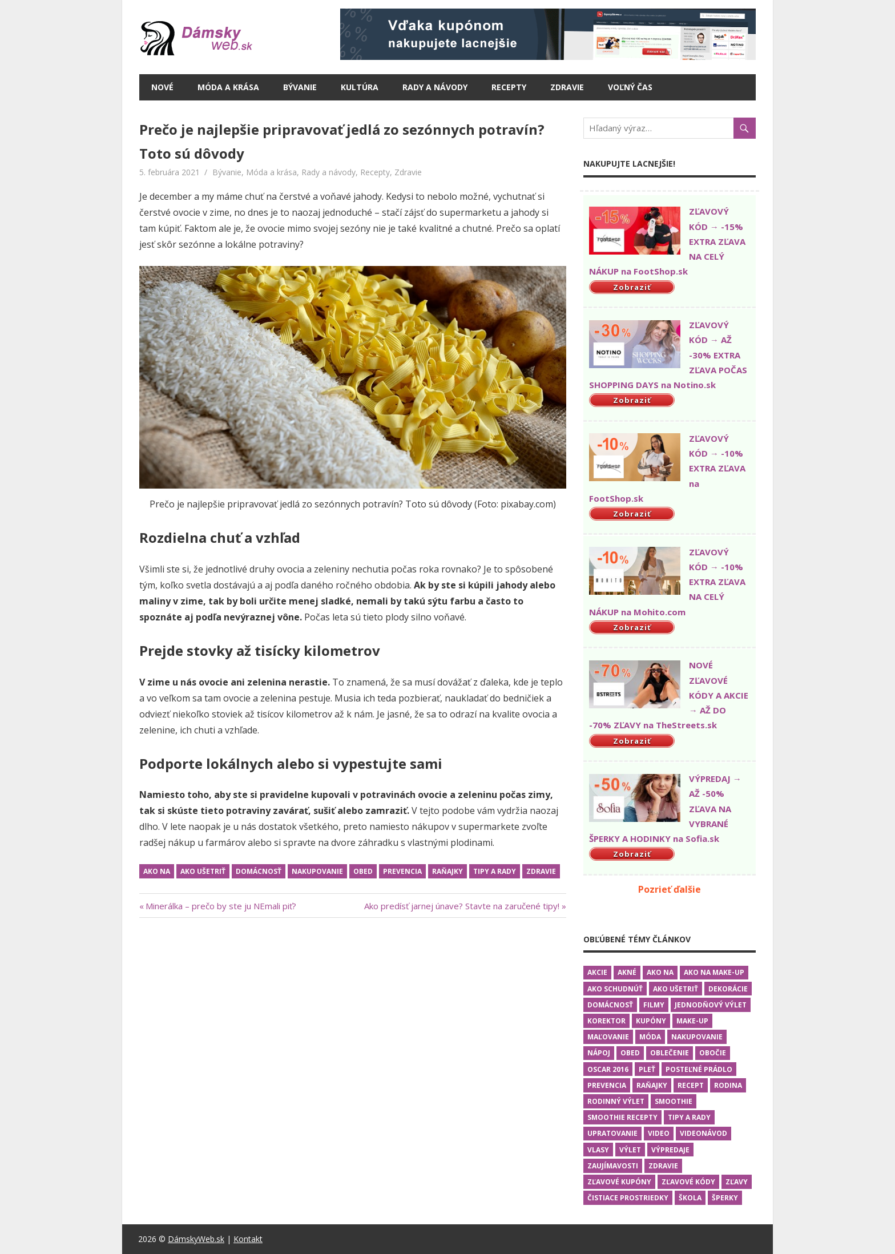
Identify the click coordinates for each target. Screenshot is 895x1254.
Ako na (156, 871)
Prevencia (402, 871)
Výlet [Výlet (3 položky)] (630, 1150)
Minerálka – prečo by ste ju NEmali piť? (221, 906)
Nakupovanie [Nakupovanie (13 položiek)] (697, 1037)
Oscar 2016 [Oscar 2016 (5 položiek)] (607, 1069)
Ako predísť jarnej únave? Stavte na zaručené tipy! (461, 906)
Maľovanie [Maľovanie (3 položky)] (608, 1037)
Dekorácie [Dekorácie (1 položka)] (728, 989)
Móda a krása (228, 87)
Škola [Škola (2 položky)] (690, 1198)
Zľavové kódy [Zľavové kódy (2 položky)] (688, 1182)
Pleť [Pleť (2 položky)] (647, 1069)
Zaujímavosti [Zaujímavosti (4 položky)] (612, 1166)
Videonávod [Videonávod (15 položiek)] (703, 1133)
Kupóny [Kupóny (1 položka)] (651, 1021)
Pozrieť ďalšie (669, 889)
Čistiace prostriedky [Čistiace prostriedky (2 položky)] (627, 1198)
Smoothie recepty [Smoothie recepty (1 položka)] (622, 1117)
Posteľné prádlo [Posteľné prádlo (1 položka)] (699, 1069)
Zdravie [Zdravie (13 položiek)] (663, 1166)
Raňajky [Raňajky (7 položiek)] (651, 1085)
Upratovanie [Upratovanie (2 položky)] (612, 1133)
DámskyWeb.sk (196, 1238)
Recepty (508, 87)
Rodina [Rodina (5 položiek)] (728, 1085)
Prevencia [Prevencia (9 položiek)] (606, 1085)
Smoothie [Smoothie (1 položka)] (673, 1101)
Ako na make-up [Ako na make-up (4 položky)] (714, 972)
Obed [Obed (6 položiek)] (630, 1053)
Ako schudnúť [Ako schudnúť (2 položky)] (615, 989)
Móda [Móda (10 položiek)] (650, 1037)
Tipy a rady (494, 871)
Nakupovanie (317, 871)
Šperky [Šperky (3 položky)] (725, 1198)
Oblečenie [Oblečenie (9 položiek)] (669, 1053)
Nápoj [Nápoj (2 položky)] (598, 1053)
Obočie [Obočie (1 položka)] (712, 1053)
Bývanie (300, 87)
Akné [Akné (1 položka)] (627, 972)
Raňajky (447, 871)
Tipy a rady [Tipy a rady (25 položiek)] (689, 1117)
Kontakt (248, 1238)
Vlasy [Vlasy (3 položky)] (598, 1150)
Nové (162, 87)
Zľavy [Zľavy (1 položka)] (736, 1182)
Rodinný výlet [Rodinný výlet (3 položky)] (615, 1101)
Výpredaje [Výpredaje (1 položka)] (670, 1150)
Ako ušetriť (202, 871)
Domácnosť (258, 871)
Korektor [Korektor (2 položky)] (606, 1021)
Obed (363, 871)
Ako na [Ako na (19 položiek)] (660, 972)
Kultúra (359, 87)
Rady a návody (434, 87)
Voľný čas (630, 87)
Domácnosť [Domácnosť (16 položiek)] (610, 1005)
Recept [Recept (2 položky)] (691, 1085)
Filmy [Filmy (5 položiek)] (653, 1005)
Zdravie (567, 87)
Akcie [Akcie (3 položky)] (597, 972)
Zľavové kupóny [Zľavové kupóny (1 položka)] (619, 1182)
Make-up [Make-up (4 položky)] (692, 1021)
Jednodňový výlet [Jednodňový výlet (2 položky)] (711, 1005)
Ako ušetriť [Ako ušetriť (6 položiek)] (675, 989)
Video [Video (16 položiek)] (659, 1133)
